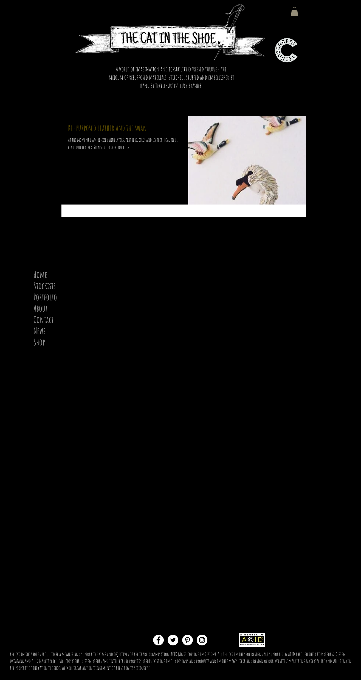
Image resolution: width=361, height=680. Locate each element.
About (40, 308)
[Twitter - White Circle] (173, 640)
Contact (43, 319)
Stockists (44, 285)
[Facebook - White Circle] (158, 640)
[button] (294, 11)
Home (40, 274)
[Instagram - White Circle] (202, 640)
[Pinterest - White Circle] (187, 640)
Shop (39, 342)
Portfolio (45, 297)
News (39, 330)
